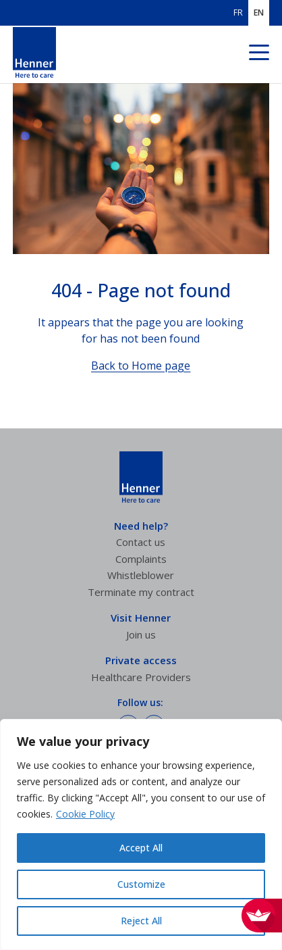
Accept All (141, 847)
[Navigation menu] (259, 54)
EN (259, 13)
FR (238, 13)
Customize (141, 884)
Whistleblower (140, 575)
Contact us (140, 542)
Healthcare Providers (141, 677)
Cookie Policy (85, 813)
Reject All (141, 920)
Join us (141, 634)
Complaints (141, 559)
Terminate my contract (141, 592)
